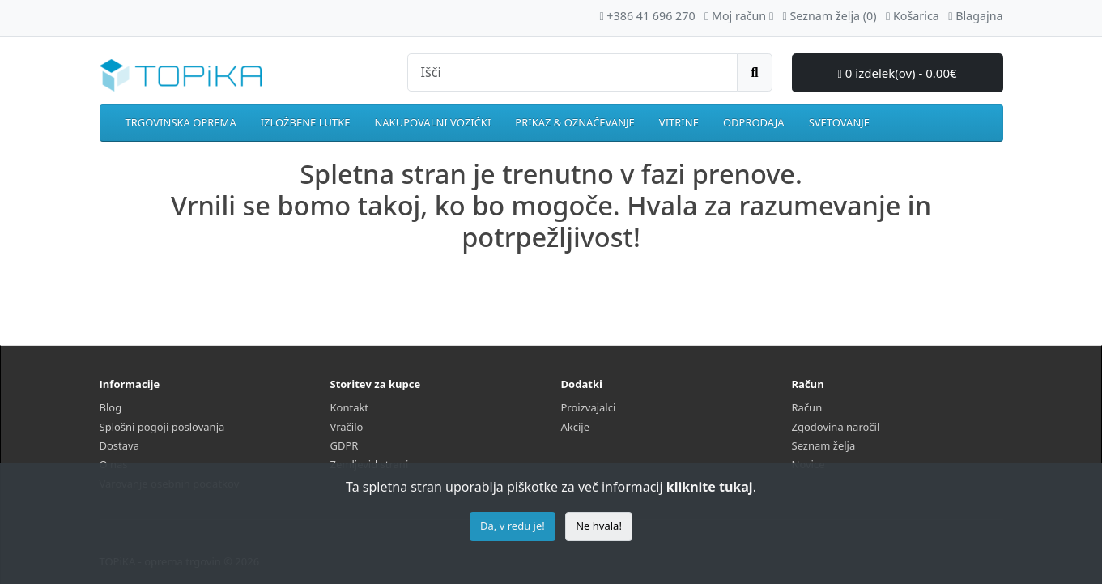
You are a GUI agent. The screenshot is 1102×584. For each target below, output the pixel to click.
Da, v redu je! (512, 525)
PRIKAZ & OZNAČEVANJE (575, 122)
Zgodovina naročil (836, 427)
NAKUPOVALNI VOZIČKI (432, 122)
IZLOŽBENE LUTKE (306, 122)
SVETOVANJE (839, 122)
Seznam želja (824, 445)
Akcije (575, 427)
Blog (111, 407)
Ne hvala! (599, 525)
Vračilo (347, 427)
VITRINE (679, 122)
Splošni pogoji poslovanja (162, 427)
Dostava (119, 445)
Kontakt (349, 407)
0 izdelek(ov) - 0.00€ (896, 73)
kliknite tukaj (709, 487)
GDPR (344, 445)
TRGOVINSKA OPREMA (181, 122)
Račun (807, 407)
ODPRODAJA (754, 122)
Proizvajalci (588, 407)
